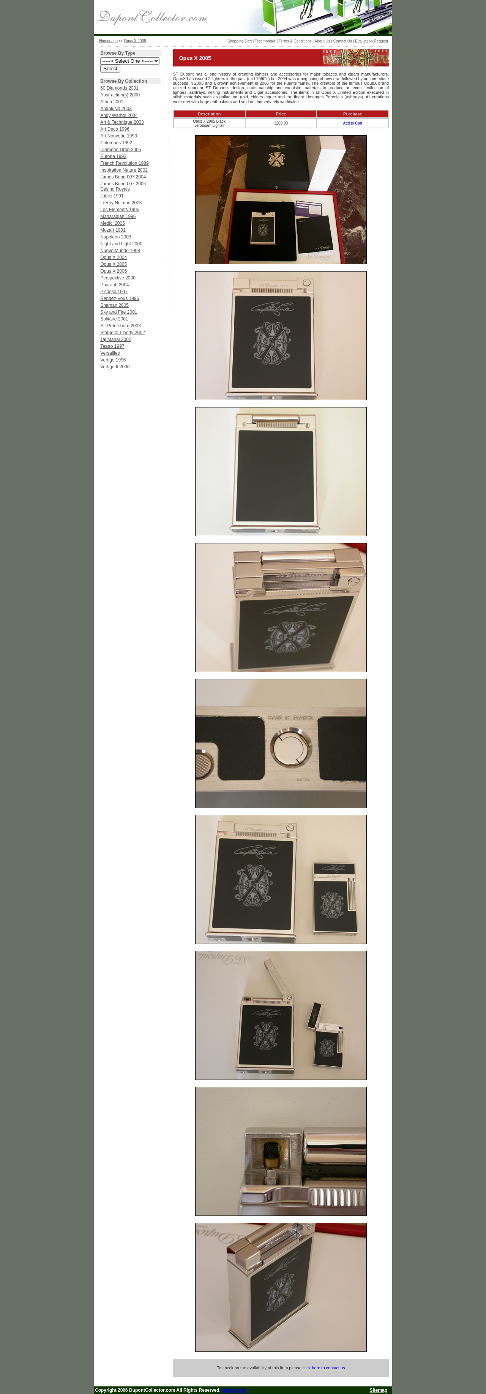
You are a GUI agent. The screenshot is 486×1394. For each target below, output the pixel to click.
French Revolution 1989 (124, 163)
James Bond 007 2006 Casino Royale (123, 186)
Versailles (110, 353)
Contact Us (342, 41)
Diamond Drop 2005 (120, 149)
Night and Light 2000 (121, 243)
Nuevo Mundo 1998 (120, 250)
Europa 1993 (113, 156)
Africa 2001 (111, 101)
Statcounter (234, 1390)
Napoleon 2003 (115, 237)
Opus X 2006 (113, 271)
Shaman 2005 (114, 305)
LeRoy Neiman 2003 (121, 202)
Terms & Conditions (295, 41)
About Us (322, 41)
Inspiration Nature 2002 (124, 170)
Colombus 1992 (116, 142)
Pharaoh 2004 (114, 284)
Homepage (108, 41)
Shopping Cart (239, 41)
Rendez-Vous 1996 (119, 298)
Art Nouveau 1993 (118, 136)
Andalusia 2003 (116, 108)
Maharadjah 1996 (118, 216)
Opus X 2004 (113, 257)
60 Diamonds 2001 (119, 88)
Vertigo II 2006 (114, 366)
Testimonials (265, 41)
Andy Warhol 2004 (118, 115)
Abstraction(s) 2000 (120, 95)
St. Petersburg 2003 (120, 325)
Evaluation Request (371, 41)
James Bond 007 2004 (123, 177)
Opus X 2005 (135, 41)
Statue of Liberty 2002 (122, 332)
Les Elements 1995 (119, 209)
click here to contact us (324, 1368)
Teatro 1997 (112, 346)
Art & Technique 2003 (122, 122)
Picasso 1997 (114, 291)
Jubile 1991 (111, 196)
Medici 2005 (112, 223)
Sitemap (378, 1390)
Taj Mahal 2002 (115, 339)
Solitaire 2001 (114, 319)
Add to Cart (353, 123)
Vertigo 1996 (113, 360)
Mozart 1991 (113, 230)
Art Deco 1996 (114, 129)
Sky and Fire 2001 (118, 312)
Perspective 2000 (118, 278)
